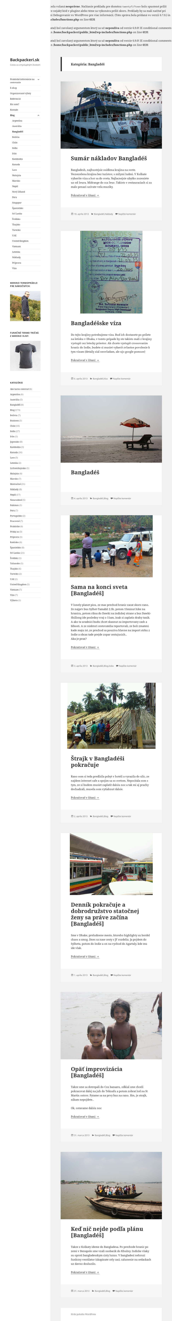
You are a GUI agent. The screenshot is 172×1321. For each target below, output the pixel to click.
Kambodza (17, 158)
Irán (14, 153)
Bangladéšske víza (96, 323)
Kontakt (14, 109)
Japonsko (14, 441)
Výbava (14, 600)
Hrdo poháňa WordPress (83, 1314)
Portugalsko (16, 515)
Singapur (17, 202)
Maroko (16, 180)
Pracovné (15, 521)
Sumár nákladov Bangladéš (109, 158)
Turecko (16, 230)
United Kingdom (20, 240)
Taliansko (15, 563)
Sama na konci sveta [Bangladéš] (99, 590)
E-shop (13, 87)
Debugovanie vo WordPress (70, 15)
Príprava (16, 262)
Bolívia (15, 137)
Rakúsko (14, 542)
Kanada (16, 164)
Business (14, 420)
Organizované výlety (20, 93)
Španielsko (17, 208)
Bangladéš (17, 131)
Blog (12, 115)
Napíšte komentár (127, 213)
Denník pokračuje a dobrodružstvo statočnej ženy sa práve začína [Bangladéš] (105, 914)
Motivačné (15, 484)
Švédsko (16, 219)
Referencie (15, 98)
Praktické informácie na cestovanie (22, 81)
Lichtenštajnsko (18, 468)
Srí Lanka (17, 213)
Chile (14, 142)
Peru (14, 197)
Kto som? (14, 104)
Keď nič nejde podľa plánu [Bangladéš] (107, 1232)
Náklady (16, 257)
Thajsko (16, 224)
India (15, 148)
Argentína (17, 120)
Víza (14, 268)
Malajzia (16, 175)
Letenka (16, 251)
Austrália (17, 126)
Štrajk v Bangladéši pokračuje (97, 761)
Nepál (15, 186)
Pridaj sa (14, 531)
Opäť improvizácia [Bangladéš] (97, 1072)
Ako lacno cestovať (19, 389)
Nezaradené (16, 499)
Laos (14, 169)
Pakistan (14, 505)
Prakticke (15, 526)
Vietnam (16, 246)
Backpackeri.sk (24, 59)
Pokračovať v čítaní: (85, 195)
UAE (14, 235)
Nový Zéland (18, 191)
